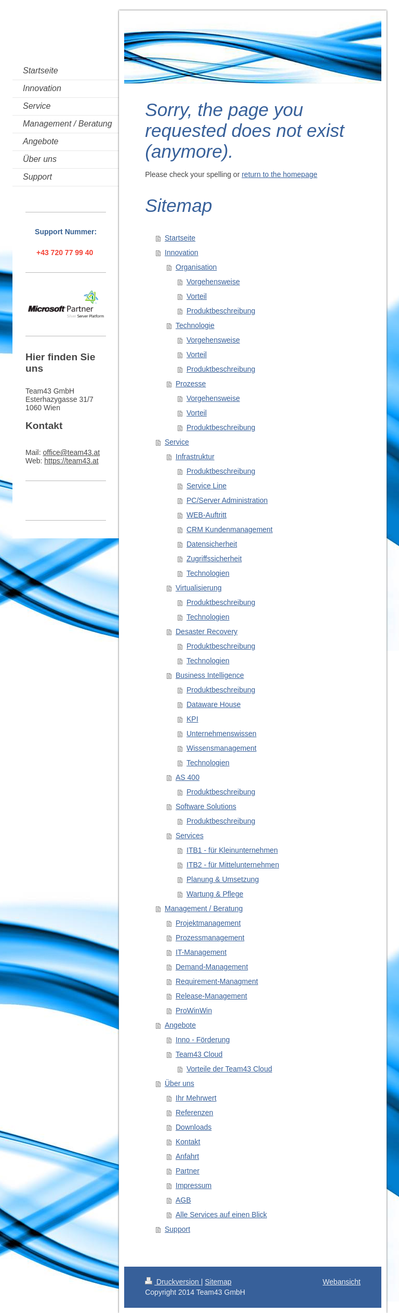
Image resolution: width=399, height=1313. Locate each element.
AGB (183, 1200)
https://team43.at (71, 461)
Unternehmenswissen (222, 733)
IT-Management (201, 952)
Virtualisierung (198, 588)
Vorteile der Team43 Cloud (229, 1069)
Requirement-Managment (217, 981)
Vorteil (197, 296)
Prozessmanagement (210, 937)
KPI (192, 719)
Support (177, 1229)
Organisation (196, 267)
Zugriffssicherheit (214, 558)
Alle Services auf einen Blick (221, 1214)
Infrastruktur (195, 456)
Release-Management (211, 996)
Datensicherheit (212, 544)
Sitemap (218, 1282)
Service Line (207, 486)
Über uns (179, 1083)
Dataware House (214, 704)
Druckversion (173, 1282)
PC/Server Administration (227, 500)
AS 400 (188, 777)
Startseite (180, 238)
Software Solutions (206, 806)
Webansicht (342, 1282)
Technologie (195, 325)
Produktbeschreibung (221, 311)
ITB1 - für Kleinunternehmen (232, 850)
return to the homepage (279, 174)
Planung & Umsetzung (223, 879)
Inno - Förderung (203, 1040)
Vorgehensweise (213, 281)
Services (190, 835)
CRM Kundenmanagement (230, 529)
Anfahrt (187, 1156)
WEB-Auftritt (207, 515)
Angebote (180, 1025)
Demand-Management (212, 967)
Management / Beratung (204, 908)
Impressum (193, 1185)
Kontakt (188, 1142)
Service (177, 442)
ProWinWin (194, 1010)
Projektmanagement (208, 923)
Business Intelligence (210, 675)
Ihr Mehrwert (196, 1098)
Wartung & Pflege (215, 894)
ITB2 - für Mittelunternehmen (233, 865)
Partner (188, 1171)
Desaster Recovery (206, 631)
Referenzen (194, 1112)
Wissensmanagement (222, 748)
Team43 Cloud (199, 1054)
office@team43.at (71, 452)
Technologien (208, 573)
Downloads (193, 1127)
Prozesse (191, 384)
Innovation (181, 252)
